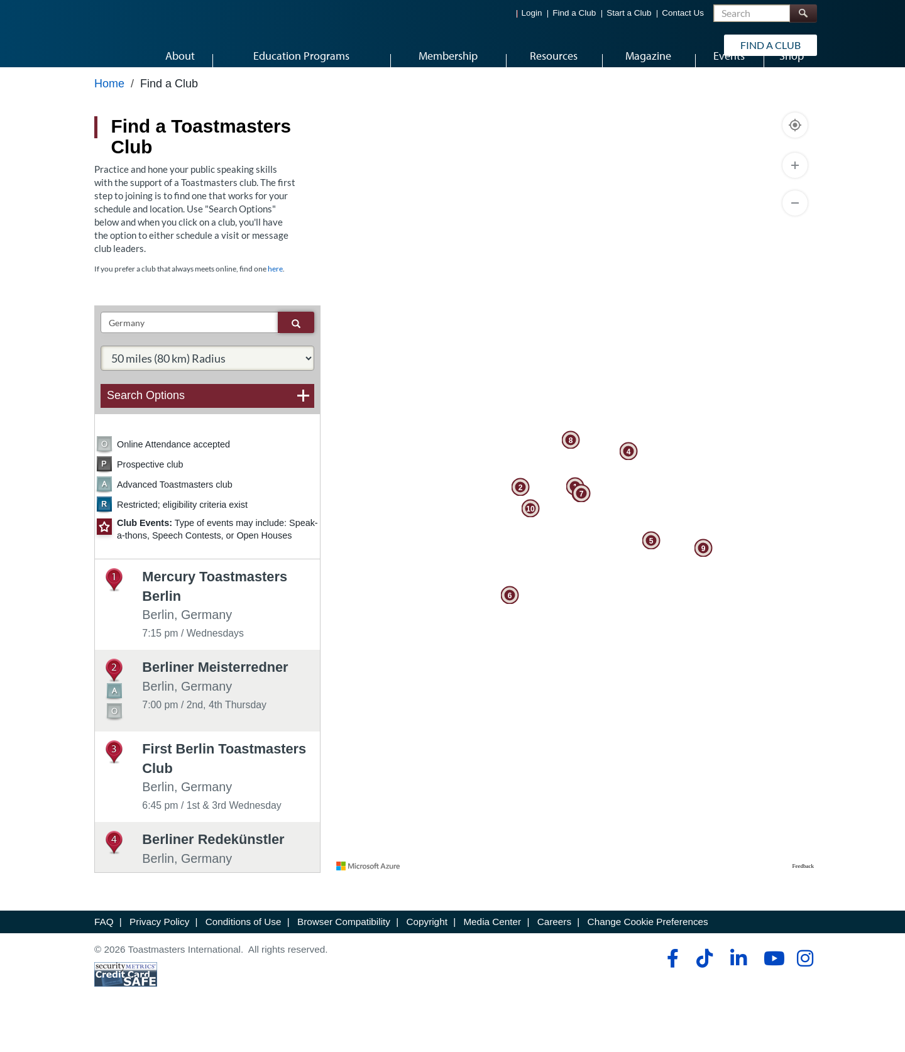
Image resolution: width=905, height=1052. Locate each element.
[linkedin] (738, 986)
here (275, 296)
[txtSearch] (189, 350)
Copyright (426, 949)
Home (109, 111)
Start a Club (628, 13)
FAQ (104, 949)
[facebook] (671, 986)
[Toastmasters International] (130, 45)
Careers (554, 949)
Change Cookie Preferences (648, 949)
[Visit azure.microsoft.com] (368, 893)
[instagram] (805, 986)
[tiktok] (704, 986)
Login (532, 13)
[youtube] (771, 986)
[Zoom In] (795, 193)
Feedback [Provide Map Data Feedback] (803, 893)
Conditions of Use (244, 949)
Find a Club (574, 13)
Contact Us (683, 13)
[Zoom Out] (795, 231)
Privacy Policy (159, 949)
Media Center (492, 949)
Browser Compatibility (343, 949)
